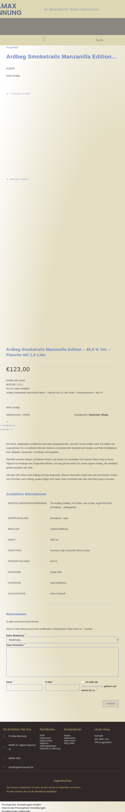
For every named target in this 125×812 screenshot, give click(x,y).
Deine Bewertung (16, 558)
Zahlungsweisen (48, 668)
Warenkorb (69, 661)
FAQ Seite (69, 666)
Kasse (67, 658)
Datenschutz (46, 663)
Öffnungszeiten (103, 665)
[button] (44, 39)
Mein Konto (70, 663)
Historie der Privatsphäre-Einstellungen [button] (24, 730)
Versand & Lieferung (50, 671)
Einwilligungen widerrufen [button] (16, 734)
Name (10, 605)
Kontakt (99, 658)
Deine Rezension (16, 568)
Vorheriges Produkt (20, 93)
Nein (3, 809)
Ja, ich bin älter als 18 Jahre (23, 809)
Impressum (45, 661)
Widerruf (44, 666)
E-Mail (49, 605)
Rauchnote (94, 337)
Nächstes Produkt (19, 179)
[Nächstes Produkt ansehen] (28, 179)
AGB (42, 658)
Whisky (104, 337)
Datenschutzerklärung (92, 609)
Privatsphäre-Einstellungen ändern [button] (21, 727)
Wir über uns (102, 661)
